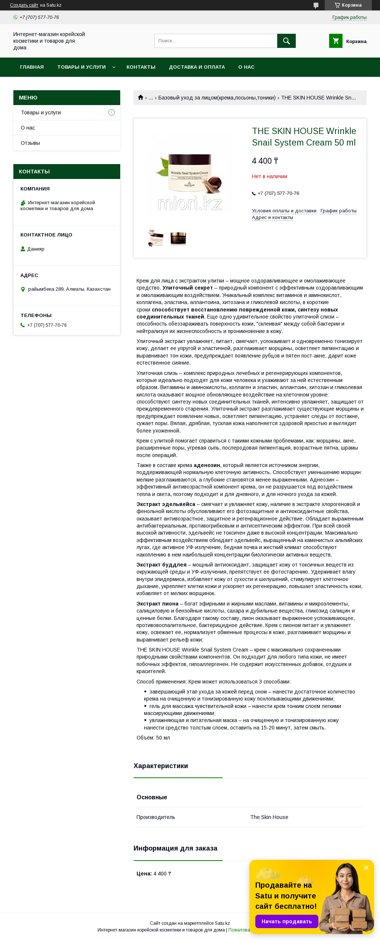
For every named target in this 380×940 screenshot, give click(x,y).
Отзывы (30, 143)
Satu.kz (222, 923)
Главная (32, 67)
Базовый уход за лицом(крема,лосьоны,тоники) (217, 98)
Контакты (141, 67)
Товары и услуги (81, 67)
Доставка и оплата (197, 67)
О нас (246, 67)
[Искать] (286, 41)
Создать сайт (24, 5)
